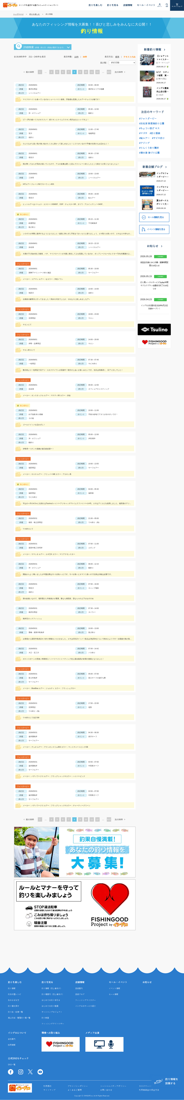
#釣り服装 (155, 133)
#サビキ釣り (158, 138)
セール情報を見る (153, 217)
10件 (76, 57)
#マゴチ (143, 133)
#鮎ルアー (144, 138)
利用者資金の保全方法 (149, 1090)
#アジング (144, 143)
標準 (117, 57)
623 (109, 72)
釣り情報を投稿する (166, 1081)
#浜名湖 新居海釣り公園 (151, 123)
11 (92, 72)
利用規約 (47, 1086)
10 (86, 72)
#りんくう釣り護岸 (149, 148)
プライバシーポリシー (78, 1086)
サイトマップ (49, 1090)
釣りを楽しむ (34, 14)
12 (97, 72)
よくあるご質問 (75, 1090)
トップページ (18, 14)
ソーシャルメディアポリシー (113, 1086)
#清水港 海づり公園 (149, 153)
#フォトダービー (148, 118)
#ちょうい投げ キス (149, 128)
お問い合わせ (106, 1090)
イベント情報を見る (153, 229)
